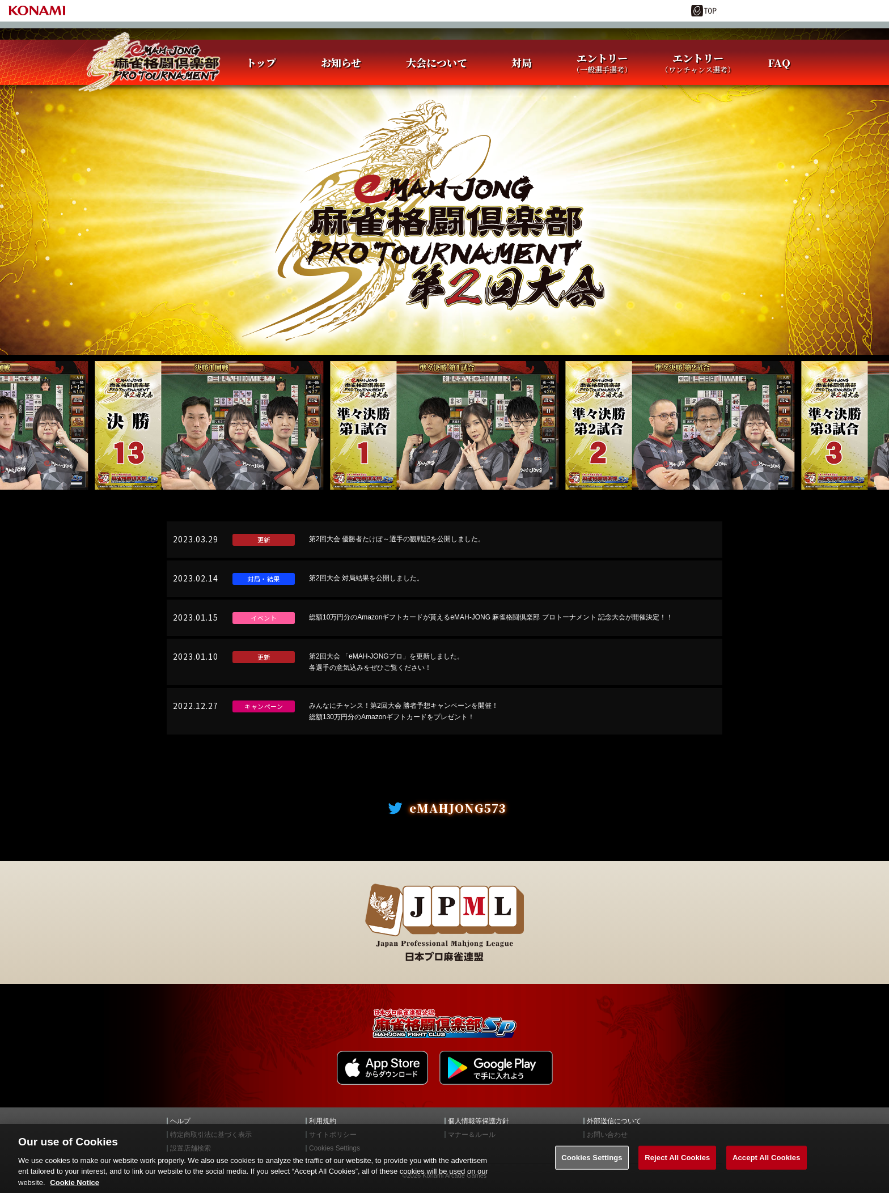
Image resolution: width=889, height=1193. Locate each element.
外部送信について (614, 1121)
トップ (261, 62)
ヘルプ (180, 1121)
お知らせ (341, 62)
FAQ (779, 62)
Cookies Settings (592, 1167)
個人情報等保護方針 (478, 1121)
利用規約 (322, 1121)
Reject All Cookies (677, 1167)
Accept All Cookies (767, 1167)
